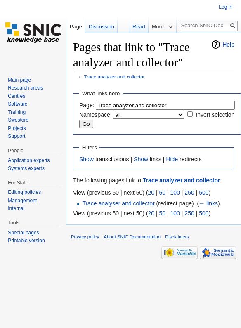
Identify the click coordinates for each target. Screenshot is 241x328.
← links (208, 203)
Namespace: (95, 114)
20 (151, 192)
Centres (16, 96)
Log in (225, 7)
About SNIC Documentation (132, 236)
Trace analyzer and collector (114, 76)
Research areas (25, 88)
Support (16, 136)
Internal (16, 208)
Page (76, 27)
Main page (19, 80)
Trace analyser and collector (118, 203)
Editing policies (24, 192)
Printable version (26, 240)
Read (137, 27)
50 (162, 192)
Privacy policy (85, 236)
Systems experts (26, 168)
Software (17, 104)
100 (175, 192)
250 (189, 192)
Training (17, 112)
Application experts (29, 160)
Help (228, 44)
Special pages (23, 233)
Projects (17, 128)
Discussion (101, 27)
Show (86, 159)
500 (203, 192)
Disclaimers (177, 236)
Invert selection (215, 114)
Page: (87, 105)
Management (22, 200)
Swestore (18, 120)
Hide (172, 159)
